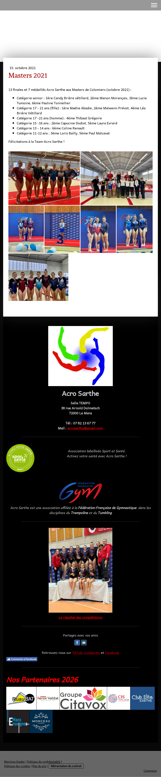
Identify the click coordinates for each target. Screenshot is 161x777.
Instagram (92, 652)
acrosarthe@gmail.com (85, 428)
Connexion (150, 770)
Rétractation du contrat (66, 766)
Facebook (112, 652)
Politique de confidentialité (43, 761)
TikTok (77, 652)
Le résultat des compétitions (80, 617)
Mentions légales (14, 761)
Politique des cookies (17, 766)
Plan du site (39, 766)
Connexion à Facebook (21, 659)
